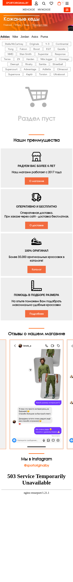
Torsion (43, 74)
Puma (44, 36)
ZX (18, 59)
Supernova (14, 74)
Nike (15, 36)
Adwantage (30, 69)
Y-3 (47, 44)
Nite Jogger (47, 59)
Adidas (5, 36)
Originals (34, 44)
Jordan (24, 36)
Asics (34, 36)
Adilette (46, 69)
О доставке (36, 225)
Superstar (43, 54)
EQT (48, 49)
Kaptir (29, 74)
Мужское (44, 9)
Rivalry (28, 64)
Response (60, 54)
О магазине (36, 181)
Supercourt (11, 69)
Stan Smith (26, 54)
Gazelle (61, 49)
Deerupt (14, 64)
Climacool (62, 69)
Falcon (23, 49)
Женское (29, 9)
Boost (36, 49)
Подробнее (37, 313)
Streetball (58, 64)
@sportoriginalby (36, 465)
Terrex (7, 59)
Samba (42, 64)
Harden (30, 59)
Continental (62, 44)
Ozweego (64, 59)
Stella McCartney (14, 44)
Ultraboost (59, 74)
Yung (10, 49)
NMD (10, 54)
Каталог (36, 269)
